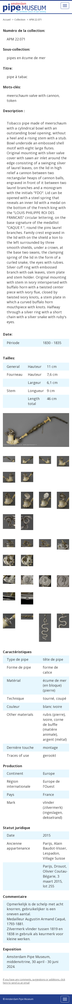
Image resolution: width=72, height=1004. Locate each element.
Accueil (7, 19)
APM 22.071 (35, 19)
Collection (19, 19)
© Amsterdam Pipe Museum (18, 999)
